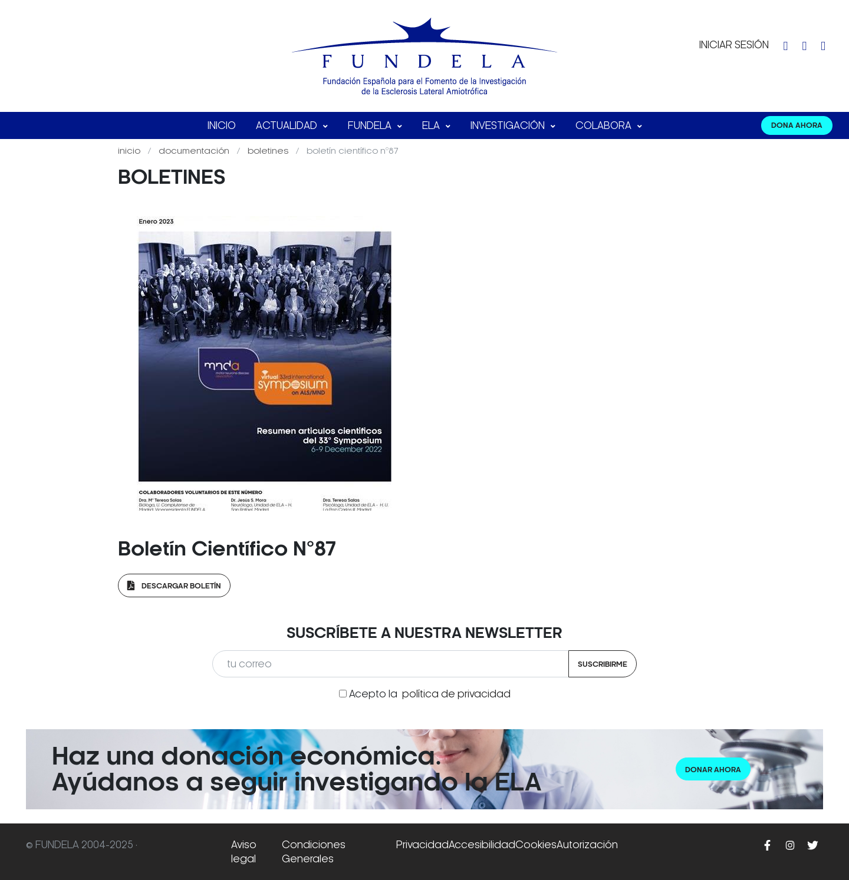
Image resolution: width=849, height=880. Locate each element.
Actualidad (288, 125)
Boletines (269, 151)
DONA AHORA (796, 125)
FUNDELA (371, 125)
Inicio (222, 125)
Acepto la (430, 694)
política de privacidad (456, 694)
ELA (432, 125)
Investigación (508, 125)
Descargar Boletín (174, 585)
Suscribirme (602, 664)
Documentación (195, 151)
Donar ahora (713, 769)
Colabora (604, 125)
